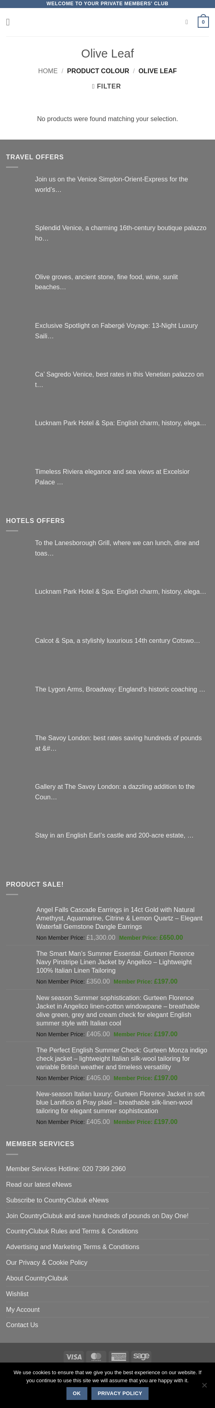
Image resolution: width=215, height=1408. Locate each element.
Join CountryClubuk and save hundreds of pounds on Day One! (97, 1215)
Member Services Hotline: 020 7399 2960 (66, 1168)
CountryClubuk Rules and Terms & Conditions (72, 1231)
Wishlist (17, 1293)
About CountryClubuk (37, 1278)
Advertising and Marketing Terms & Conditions (72, 1246)
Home (48, 70)
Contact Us (22, 1324)
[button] (11, 22)
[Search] (189, 22)
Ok (77, 1393)
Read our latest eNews (39, 1184)
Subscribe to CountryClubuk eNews (57, 1200)
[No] (204, 1387)
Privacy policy (120, 1393)
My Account (23, 1309)
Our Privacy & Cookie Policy (46, 1262)
